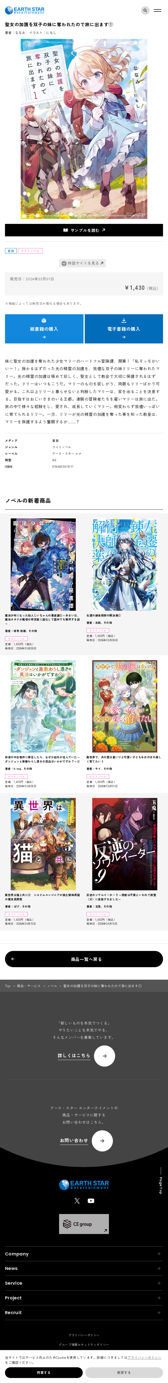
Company (83, 1254)
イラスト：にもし (42, 32)
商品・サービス (29, 985)
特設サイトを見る (80, 263)
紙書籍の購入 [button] (44, 328)
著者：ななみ (15, 32)
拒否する (124, 1372)
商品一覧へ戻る (56, 959)
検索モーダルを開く (147, 10)
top (8, 985)
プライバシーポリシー (144, 1357)
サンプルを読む (81, 230)
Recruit (83, 1312)
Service (83, 1283)
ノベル (52, 985)
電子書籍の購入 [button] (123, 328)
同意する (44, 1372)
